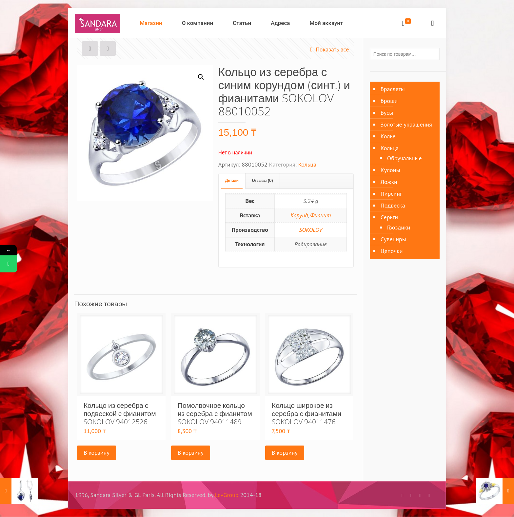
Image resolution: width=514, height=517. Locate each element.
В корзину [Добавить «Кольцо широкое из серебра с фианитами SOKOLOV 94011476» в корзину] (285, 452)
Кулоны (390, 170)
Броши (389, 101)
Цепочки (392, 251)
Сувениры (393, 239)
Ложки (389, 182)
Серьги (389, 217)
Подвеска (393, 205)
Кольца (307, 164)
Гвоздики (398, 227)
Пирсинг (391, 193)
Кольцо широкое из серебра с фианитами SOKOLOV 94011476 (306, 413)
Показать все (328, 49)
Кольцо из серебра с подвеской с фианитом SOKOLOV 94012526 (120, 413)
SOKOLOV (310, 229)
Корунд (299, 215)
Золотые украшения (406, 124)
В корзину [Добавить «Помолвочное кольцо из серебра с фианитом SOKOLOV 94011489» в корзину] (191, 452)
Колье (388, 136)
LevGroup (227, 495)
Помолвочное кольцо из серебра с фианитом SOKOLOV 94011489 (215, 413)
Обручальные (404, 158)
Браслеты (393, 89)
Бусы (387, 112)
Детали (232, 180)
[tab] (232, 180)
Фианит (320, 215)
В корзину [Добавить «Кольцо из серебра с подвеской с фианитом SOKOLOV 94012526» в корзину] (96, 452)
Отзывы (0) (262, 180)
